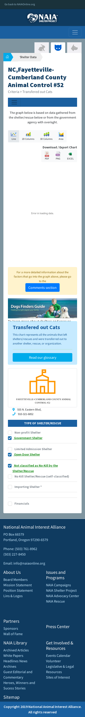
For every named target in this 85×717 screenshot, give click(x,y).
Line (13, 136)
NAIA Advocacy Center (62, 596)
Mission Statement (17, 585)
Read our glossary (42, 357)
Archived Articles (16, 650)
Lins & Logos (13, 596)
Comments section (42, 287)
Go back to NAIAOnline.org (20, 4)
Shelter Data (28, 57)
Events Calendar (58, 655)
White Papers (13, 655)
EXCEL (70, 155)
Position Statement (18, 590)
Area (61, 136)
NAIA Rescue (55, 601)
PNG (58, 155)
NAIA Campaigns (58, 585)
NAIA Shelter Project (61, 590)
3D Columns (46, 136)
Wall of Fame (13, 634)
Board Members (15, 579)
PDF (47, 155)
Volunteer (53, 661)
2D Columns (28, 136)
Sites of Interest (58, 677)
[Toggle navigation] (75, 32)
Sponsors (10, 628)
